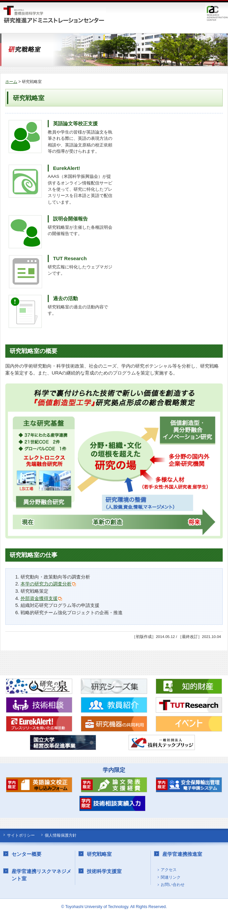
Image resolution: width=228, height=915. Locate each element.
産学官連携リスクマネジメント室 (41, 874)
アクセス (169, 870)
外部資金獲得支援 (39, 598)
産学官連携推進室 (182, 854)
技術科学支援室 (104, 871)
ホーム (11, 81)
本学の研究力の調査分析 (46, 583)
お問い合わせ (173, 885)
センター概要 (26, 854)
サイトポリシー (21, 835)
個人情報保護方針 (61, 835)
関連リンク (171, 877)
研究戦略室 (99, 854)
